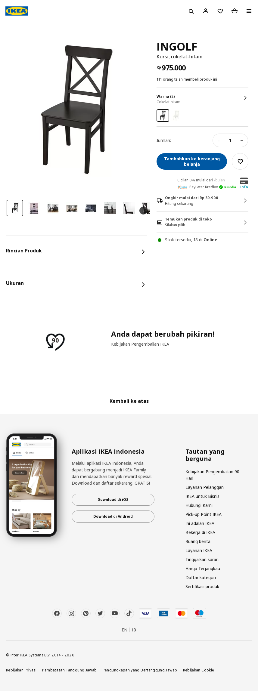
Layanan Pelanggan (204, 487)
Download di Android (113, 516)
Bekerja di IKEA (200, 532)
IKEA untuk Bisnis (202, 496)
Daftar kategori (200, 577)
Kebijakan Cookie (198, 670)
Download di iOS (113, 499)
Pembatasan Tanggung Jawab (69, 670)
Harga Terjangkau (202, 568)
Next (143, 210)
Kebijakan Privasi (21, 670)
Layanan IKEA (198, 550)
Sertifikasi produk (202, 586)
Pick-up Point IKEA (203, 514)
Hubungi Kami (199, 505)
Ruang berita (197, 541)
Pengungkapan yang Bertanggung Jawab (140, 670)
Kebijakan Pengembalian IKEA (140, 344)
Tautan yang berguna (205, 455)
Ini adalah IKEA (199, 523)
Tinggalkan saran (202, 559)
